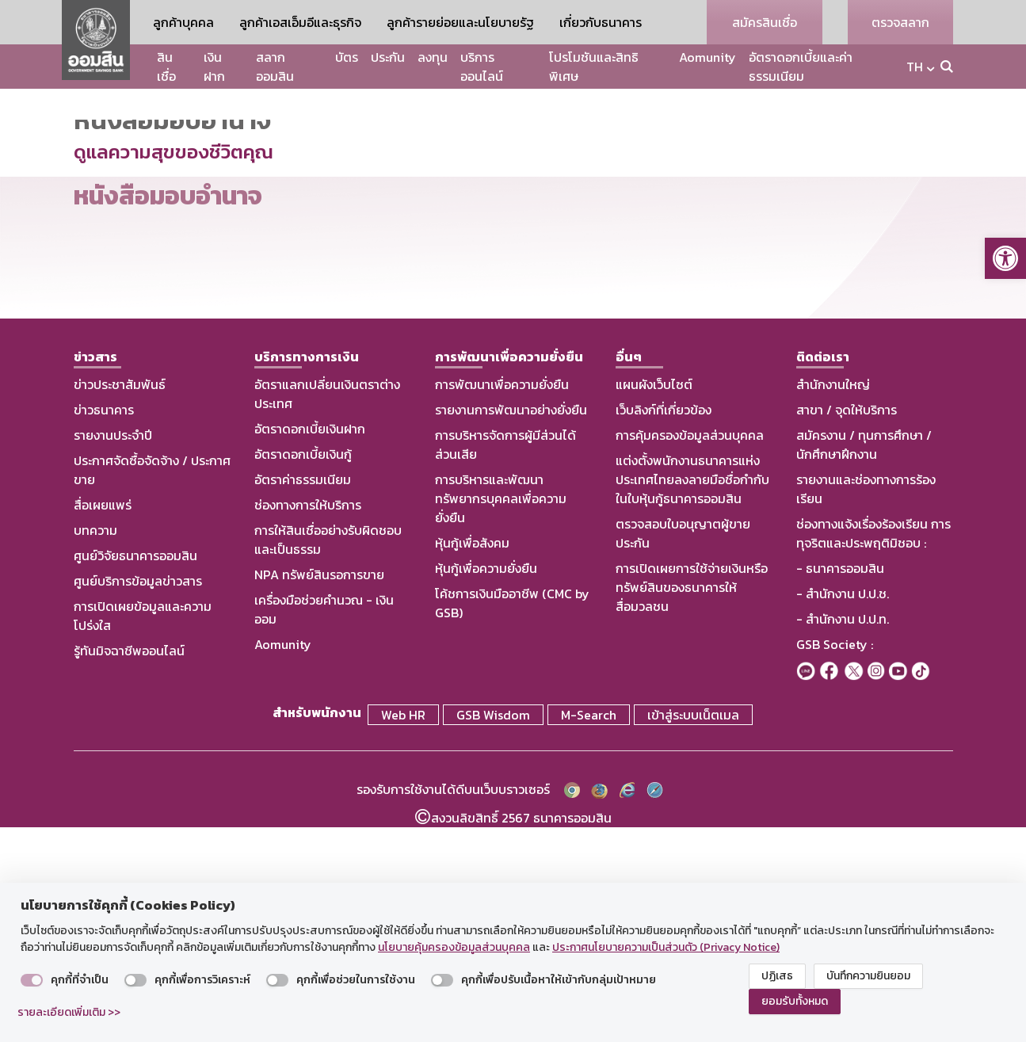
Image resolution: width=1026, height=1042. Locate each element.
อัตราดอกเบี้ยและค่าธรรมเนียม (800, 67)
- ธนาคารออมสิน (840, 786)
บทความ (95, 748)
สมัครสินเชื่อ (764, 22)
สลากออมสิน (275, 67)
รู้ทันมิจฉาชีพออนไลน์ (129, 868)
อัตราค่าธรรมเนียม (302, 697)
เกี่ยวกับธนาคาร (600, 22)
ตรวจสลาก (900, 22)
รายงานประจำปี (113, 652)
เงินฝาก (214, 67)
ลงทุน (433, 57)
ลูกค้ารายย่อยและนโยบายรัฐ (460, 22)
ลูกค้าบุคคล (183, 22)
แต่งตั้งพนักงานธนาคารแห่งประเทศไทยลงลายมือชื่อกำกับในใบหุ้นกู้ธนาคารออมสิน (692, 697)
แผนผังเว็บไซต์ (654, 602)
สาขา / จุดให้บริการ (846, 627)
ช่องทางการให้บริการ (307, 722)
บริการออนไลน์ (481, 67)
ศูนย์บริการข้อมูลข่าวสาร (138, 798)
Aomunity (707, 57)
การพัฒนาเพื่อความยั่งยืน (502, 602)
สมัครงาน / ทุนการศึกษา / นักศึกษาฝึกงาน (864, 662)
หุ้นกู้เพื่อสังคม (472, 760)
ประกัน (388, 57)
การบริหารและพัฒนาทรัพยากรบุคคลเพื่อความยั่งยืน (500, 716)
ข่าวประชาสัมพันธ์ (120, 602)
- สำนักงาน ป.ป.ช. (842, 811)
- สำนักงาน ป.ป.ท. (842, 836)
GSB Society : (834, 862)
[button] (1005, 258)
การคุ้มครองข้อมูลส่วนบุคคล (690, 652)
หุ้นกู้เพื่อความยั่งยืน (486, 786)
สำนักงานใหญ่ (833, 602)
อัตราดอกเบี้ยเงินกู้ (303, 671)
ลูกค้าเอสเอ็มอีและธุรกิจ (300, 22)
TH (914, 66)
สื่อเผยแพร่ (103, 722)
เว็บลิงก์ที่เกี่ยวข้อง (663, 627)
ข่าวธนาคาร (104, 627)
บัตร (346, 57)
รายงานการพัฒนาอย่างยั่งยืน (511, 627)
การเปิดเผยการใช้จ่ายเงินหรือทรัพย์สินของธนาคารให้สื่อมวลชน (692, 805)
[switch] (32, 980)
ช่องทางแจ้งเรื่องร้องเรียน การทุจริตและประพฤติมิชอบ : (873, 751)
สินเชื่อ (166, 67)
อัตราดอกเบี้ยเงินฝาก (309, 646)
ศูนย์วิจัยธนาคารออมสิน (135, 773)
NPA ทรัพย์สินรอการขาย (319, 792)
